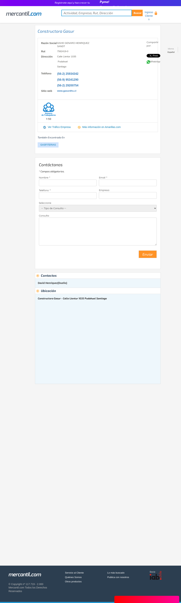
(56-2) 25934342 (67, 73)
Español (171, 52)
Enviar (147, 254)
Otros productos (73, 581)
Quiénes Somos (73, 577)
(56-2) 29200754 (67, 85)
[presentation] (66, 256)
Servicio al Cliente (74, 572)
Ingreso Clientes (149, 16)
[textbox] (102, 13)
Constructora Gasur (56, 31)
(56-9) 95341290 (67, 79)
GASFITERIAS (48, 144)
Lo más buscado (115, 572)
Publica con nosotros (118, 577)
